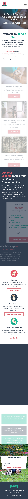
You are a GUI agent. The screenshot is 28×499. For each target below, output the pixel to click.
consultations (5, 53)
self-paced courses (9, 51)
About (11, 492)
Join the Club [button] (14, 338)
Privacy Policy (7, 490)
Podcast (16, 492)
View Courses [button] (14, 290)
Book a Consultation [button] (14, 314)
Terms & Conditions (18, 490)
